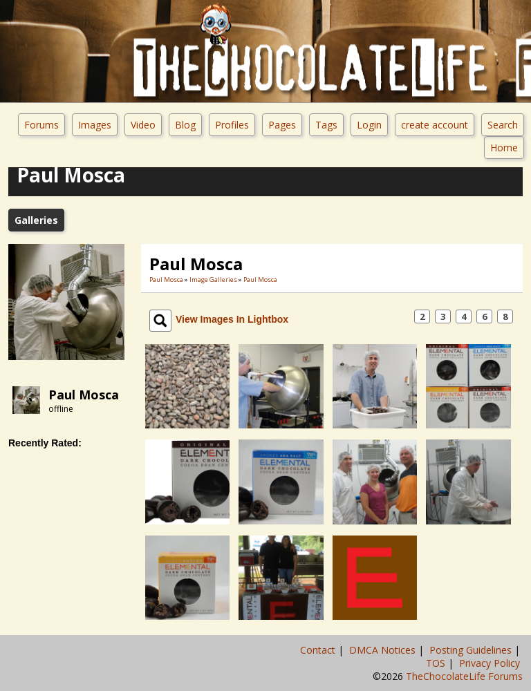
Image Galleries (213, 279)
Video (143, 124)
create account (434, 124)
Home (504, 147)
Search (502, 124)
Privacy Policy (491, 663)
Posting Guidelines (471, 649)
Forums (41, 124)
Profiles (232, 124)
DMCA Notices (383, 649)
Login (369, 124)
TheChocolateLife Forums (464, 676)
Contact (319, 649)
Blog (185, 124)
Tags (326, 124)
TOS (437, 663)
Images (94, 124)
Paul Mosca (83, 394)
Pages (282, 124)
